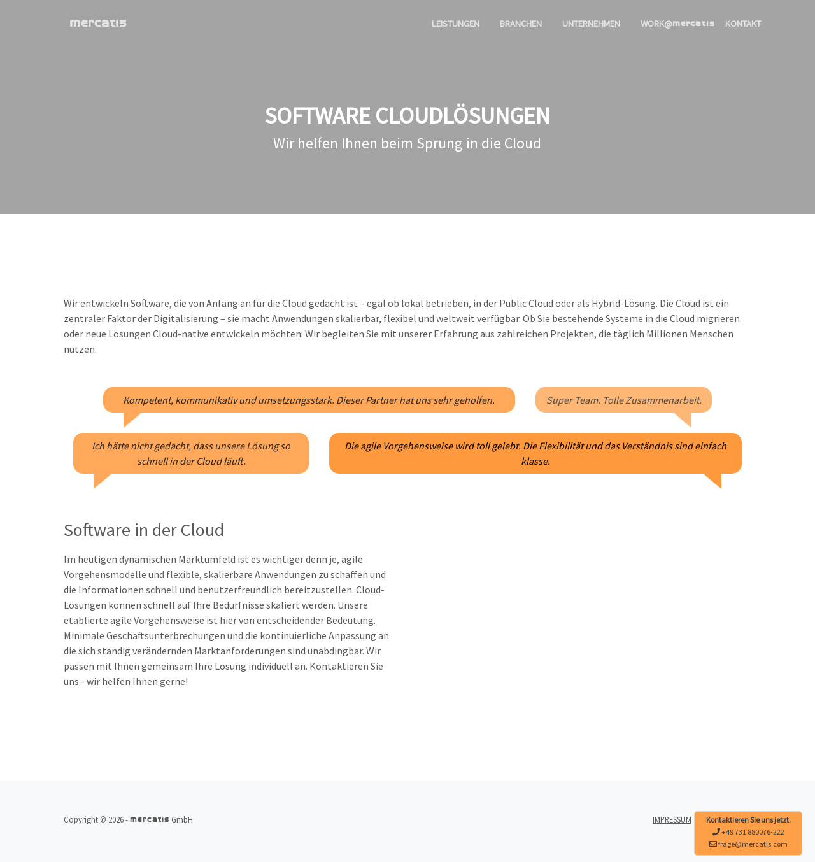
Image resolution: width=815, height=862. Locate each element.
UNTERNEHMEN (591, 23)
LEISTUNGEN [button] (455, 23)
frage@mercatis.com (753, 844)
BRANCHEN (521, 23)
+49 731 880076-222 (752, 832)
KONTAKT (743, 23)
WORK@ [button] (678, 23)
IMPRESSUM (672, 819)
